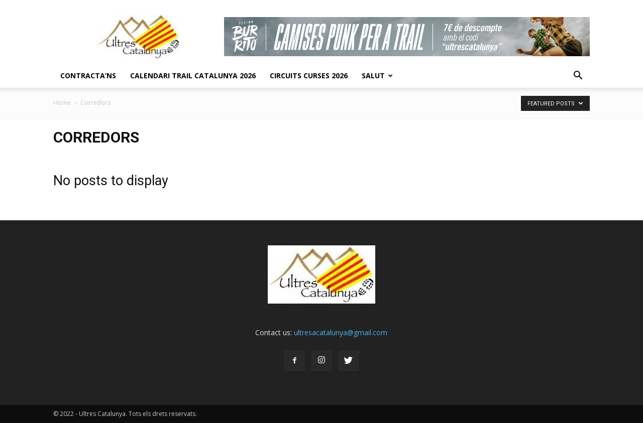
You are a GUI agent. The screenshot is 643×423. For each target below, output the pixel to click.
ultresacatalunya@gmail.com (340, 332)
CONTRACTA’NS (88, 75)
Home (62, 102)
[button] (578, 76)
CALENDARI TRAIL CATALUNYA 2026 (193, 75)
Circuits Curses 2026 (309, 75)
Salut (377, 75)
